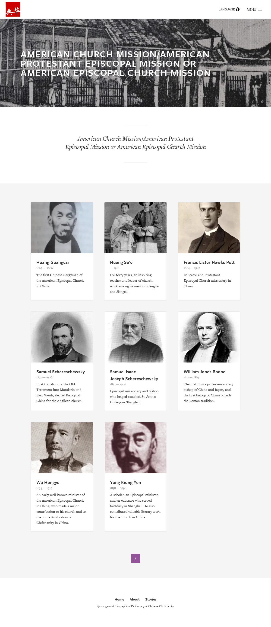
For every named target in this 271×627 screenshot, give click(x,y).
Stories (151, 599)
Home (119, 599)
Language (229, 9)
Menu (254, 9)
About (135, 599)
